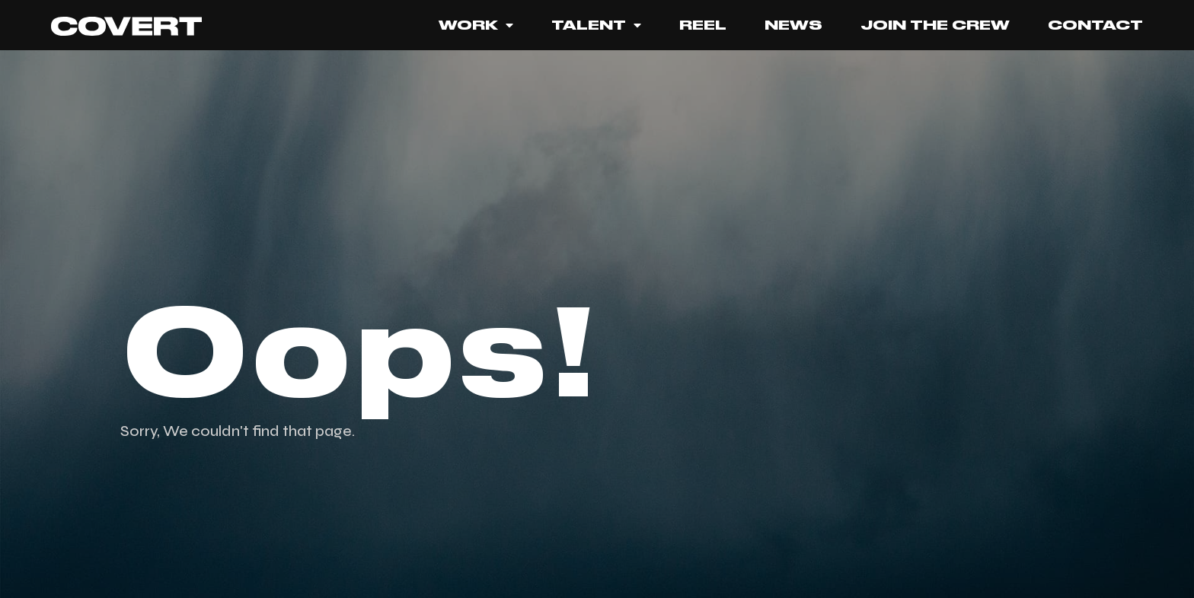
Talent (596, 25)
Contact (1095, 25)
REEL (702, 25)
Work (476, 25)
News (793, 25)
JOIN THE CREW (935, 25)
